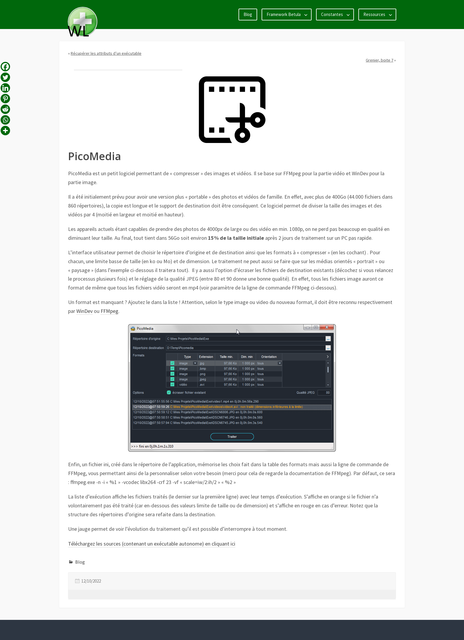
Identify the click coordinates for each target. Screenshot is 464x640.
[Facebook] (5, 66)
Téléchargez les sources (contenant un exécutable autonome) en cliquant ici (151, 543)
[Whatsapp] (5, 120)
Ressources (374, 14)
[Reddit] (5, 109)
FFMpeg (109, 311)
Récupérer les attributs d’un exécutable (106, 53)
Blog (248, 14)
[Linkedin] (5, 88)
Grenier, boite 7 (379, 60)
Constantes (332, 14)
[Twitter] (5, 77)
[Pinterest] (5, 98)
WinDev (84, 311)
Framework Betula (284, 14)
